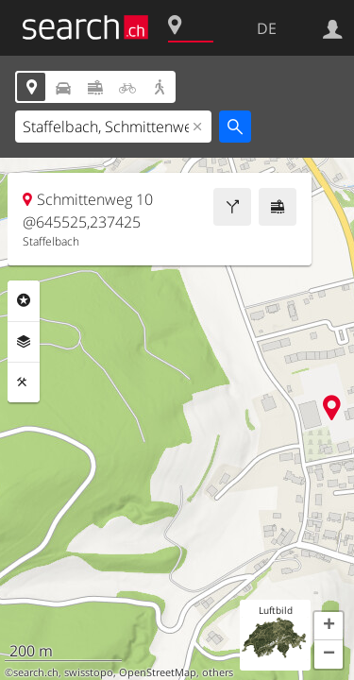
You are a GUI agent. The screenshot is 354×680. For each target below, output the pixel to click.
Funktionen (24, 382)
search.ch (36, 672)
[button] (328, 626)
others (217, 672)
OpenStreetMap (157, 672)
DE (267, 28)
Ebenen (24, 342)
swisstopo (88, 672)
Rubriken (24, 300)
